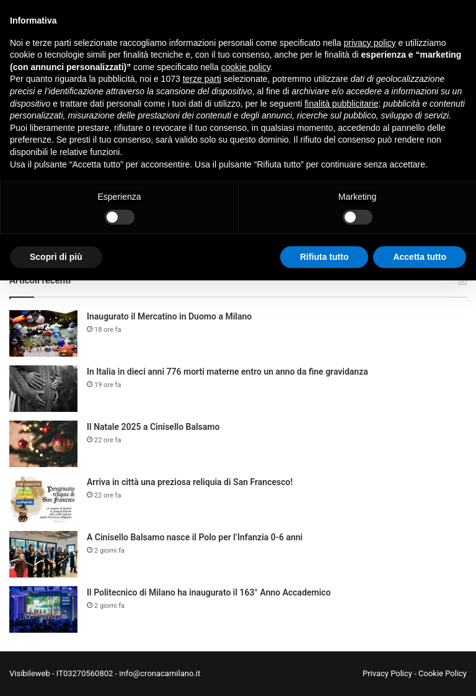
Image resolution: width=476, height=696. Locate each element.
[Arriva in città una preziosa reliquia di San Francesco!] (43, 499)
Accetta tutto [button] (419, 257)
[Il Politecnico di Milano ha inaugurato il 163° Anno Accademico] (43, 609)
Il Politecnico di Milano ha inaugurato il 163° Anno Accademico (209, 592)
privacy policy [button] (370, 43)
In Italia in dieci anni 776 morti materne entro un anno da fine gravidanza (227, 372)
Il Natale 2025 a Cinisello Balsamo (153, 427)
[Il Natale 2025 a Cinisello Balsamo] (43, 444)
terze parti (202, 79)
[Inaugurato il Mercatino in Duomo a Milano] (43, 333)
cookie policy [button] (245, 67)
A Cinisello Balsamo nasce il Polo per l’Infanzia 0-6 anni (194, 537)
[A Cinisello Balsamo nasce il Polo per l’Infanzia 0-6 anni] (43, 554)
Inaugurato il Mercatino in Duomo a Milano (169, 316)
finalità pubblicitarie (341, 104)
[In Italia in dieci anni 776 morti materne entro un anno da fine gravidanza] (43, 388)
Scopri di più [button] (56, 257)
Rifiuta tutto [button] (324, 257)
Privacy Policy (387, 673)
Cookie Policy (442, 673)
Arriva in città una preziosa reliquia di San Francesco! (190, 482)
